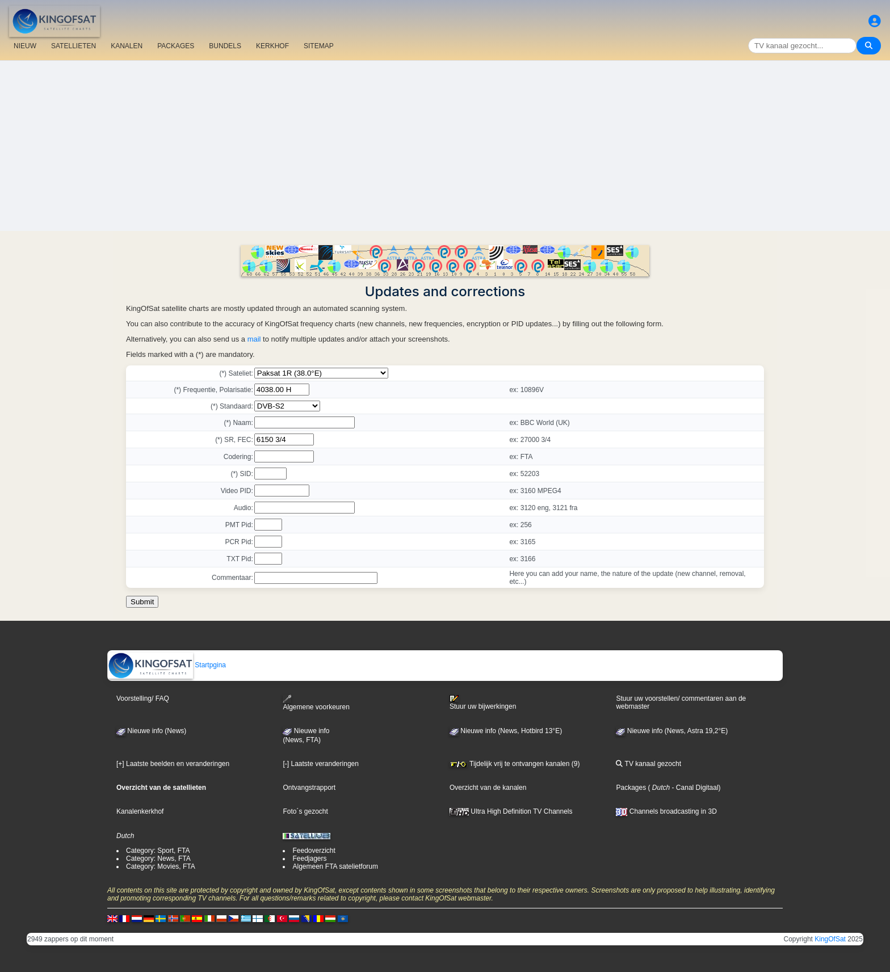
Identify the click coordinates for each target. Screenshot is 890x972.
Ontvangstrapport (309, 788)
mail (254, 339)
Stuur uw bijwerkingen (483, 702)
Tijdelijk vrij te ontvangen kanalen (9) (515, 764)
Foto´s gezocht (305, 811)
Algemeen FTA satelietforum (335, 866)
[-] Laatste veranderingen (320, 764)
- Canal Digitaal (694, 788)
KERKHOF (272, 46)
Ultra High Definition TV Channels (511, 811)
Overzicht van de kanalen (488, 788)
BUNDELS (225, 46)
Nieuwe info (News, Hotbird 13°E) (506, 731)
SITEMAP (319, 46)
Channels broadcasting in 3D (666, 811)
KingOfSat (830, 939)
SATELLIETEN (73, 46)
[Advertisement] (445, 145)
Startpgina (167, 665)
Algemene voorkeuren (316, 703)
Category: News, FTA (158, 858)
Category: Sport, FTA (158, 851)
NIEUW (25, 46)
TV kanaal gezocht (648, 764)
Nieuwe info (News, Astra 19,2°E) (672, 731)
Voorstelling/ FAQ (142, 698)
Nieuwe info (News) (151, 731)
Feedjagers (309, 858)
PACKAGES (175, 46)
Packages (631, 788)
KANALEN (126, 46)
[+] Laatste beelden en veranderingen (172, 764)
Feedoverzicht (313, 851)
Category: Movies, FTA (160, 866)
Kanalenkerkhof (139, 811)
